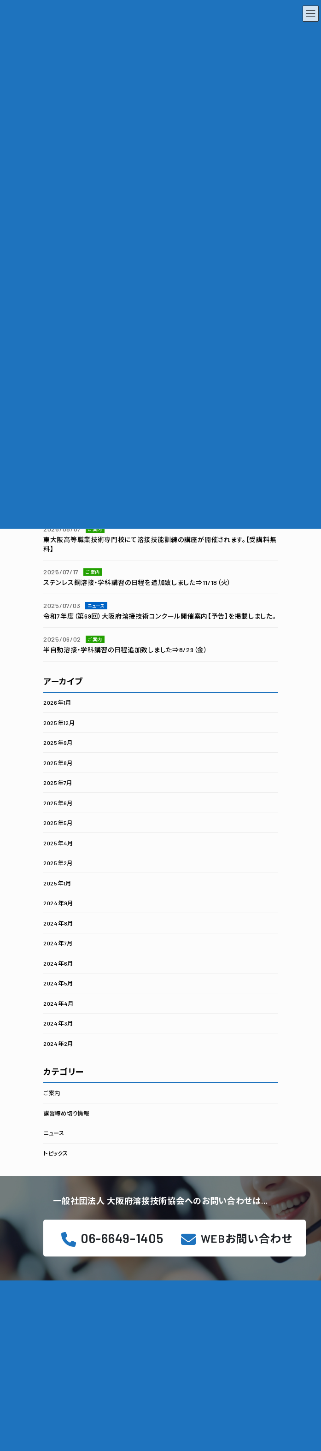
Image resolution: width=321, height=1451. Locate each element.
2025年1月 (57, 882)
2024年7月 (58, 943)
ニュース (53, 1133)
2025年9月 (58, 742)
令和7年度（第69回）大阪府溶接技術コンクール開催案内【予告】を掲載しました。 (159, 616)
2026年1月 (57, 702)
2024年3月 (58, 1023)
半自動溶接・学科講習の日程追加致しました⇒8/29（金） (125, 650)
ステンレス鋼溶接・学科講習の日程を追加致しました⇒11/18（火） (137, 582)
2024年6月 (58, 963)
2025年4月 (58, 842)
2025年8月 (58, 762)
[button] (237, 1238)
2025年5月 (58, 823)
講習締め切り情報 (66, 1112)
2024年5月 (58, 983)
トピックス (55, 1153)
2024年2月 (58, 1043)
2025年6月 (58, 802)
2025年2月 (58, 863)
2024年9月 (58, 903)
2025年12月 (59, 722)
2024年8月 (58, 923)
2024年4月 (58, 1003)
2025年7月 (57, 782)
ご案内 (51, 1093)
